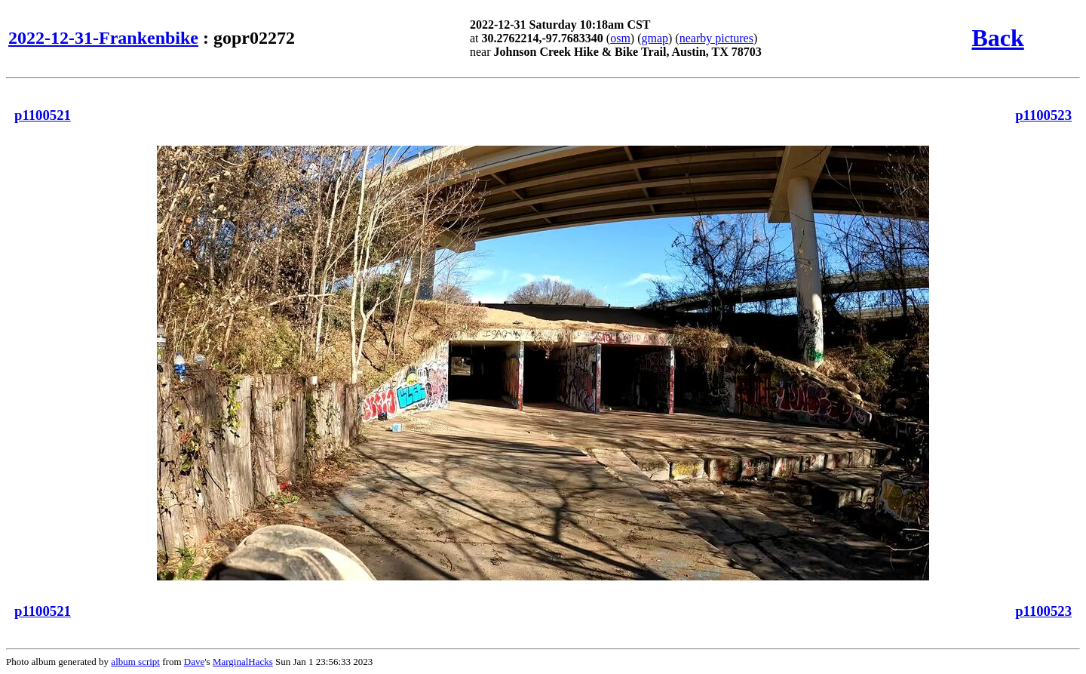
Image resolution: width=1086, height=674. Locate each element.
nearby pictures (716, 38)
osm (620, 38)
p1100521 (42, 115)
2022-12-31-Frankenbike (103, 38)
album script (135, 661)
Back (997, 37)
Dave (194, 661)
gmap (654, 38)
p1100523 (1043, 115)
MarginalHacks (243, 661)
